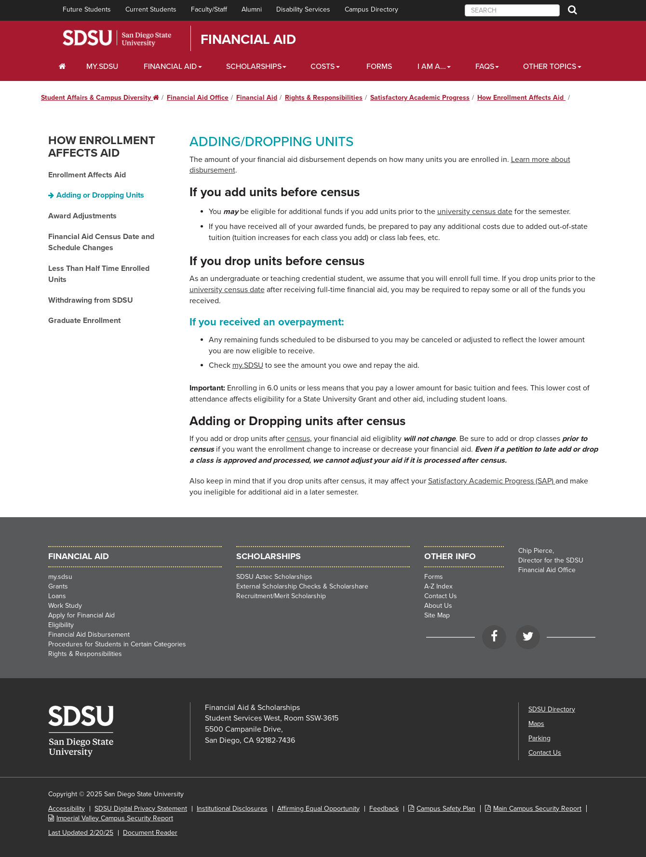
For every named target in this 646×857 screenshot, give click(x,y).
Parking (539, 738)
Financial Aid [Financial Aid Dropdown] (170, 66)
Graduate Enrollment (84, 320)
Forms (379, 66)
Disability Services (303, 9)
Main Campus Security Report (537, 808)
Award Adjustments (82, 216)
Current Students (150, 9)
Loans (57, 596)
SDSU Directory (551, 709)
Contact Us (440, 596)
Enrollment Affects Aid (87, 175)
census (298, 438)
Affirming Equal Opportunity (318, 808)
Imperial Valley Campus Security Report (114, 818)
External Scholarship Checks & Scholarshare (302, 586)
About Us (438, 606)
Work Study (65, 606)
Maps (536, 724)
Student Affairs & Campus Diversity (100, 98)
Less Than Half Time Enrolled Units (98, 274)
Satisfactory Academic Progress (420, 98)
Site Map (437, 615)
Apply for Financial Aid (81, 615)
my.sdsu (60, 577)
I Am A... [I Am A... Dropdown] (431, 66)
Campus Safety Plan (446, 808)
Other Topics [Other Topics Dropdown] (549, 66)
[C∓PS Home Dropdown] (62, 66)
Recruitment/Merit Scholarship (281, 596)
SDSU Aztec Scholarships (274, 577)
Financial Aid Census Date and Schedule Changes (101, 242)
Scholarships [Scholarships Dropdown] (254, 66)
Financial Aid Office (198, 98)
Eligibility (61, 625)
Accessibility (66, 808)
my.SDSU (102, 66)
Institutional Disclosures (232, 808)
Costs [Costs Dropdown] (322, 66)
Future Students (87, 9)
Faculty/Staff (209, 9)
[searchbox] (512, 10)
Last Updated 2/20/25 (80, 833)
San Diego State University (117, 38)
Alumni (252, 9)
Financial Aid (248, 39)
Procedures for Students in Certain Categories (117, 644)
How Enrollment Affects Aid (521, 98)
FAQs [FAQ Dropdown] (484, 66)
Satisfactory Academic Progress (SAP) (491, 481)
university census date (474, 211)
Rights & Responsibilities (324, 98)
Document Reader (150, 833)
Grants (58, 586)
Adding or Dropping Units (100, 195)
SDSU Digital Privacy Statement (140, 808)
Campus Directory (371, 9)
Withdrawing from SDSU (90, 300)
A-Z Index (438, 586)
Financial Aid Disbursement (89, 634)
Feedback (384, 808)
